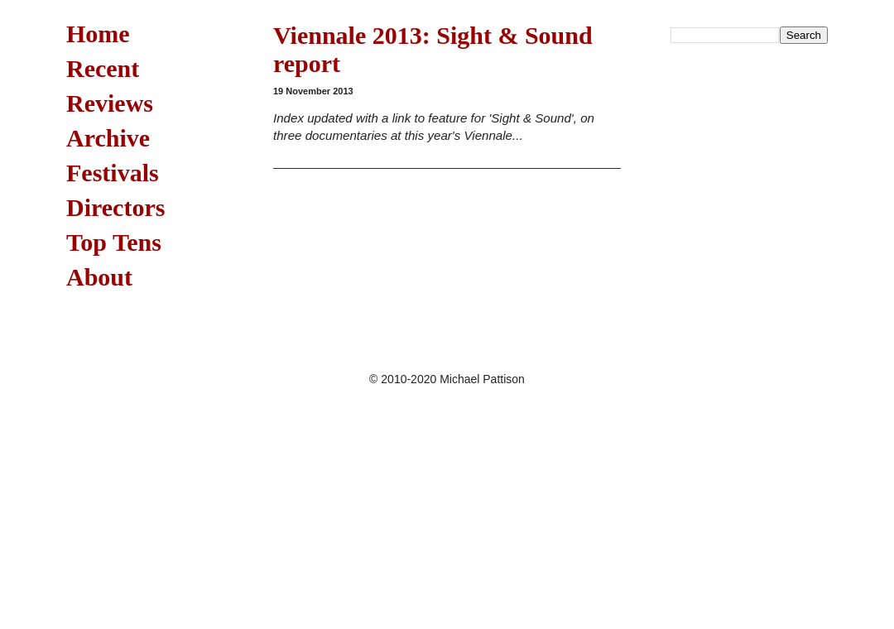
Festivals (112, 172)
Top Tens (113, 242)
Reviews (109, 103)
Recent (102, 68)
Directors (115, 207)
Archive (108, 137)
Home (98, 33)
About (99, 276)
